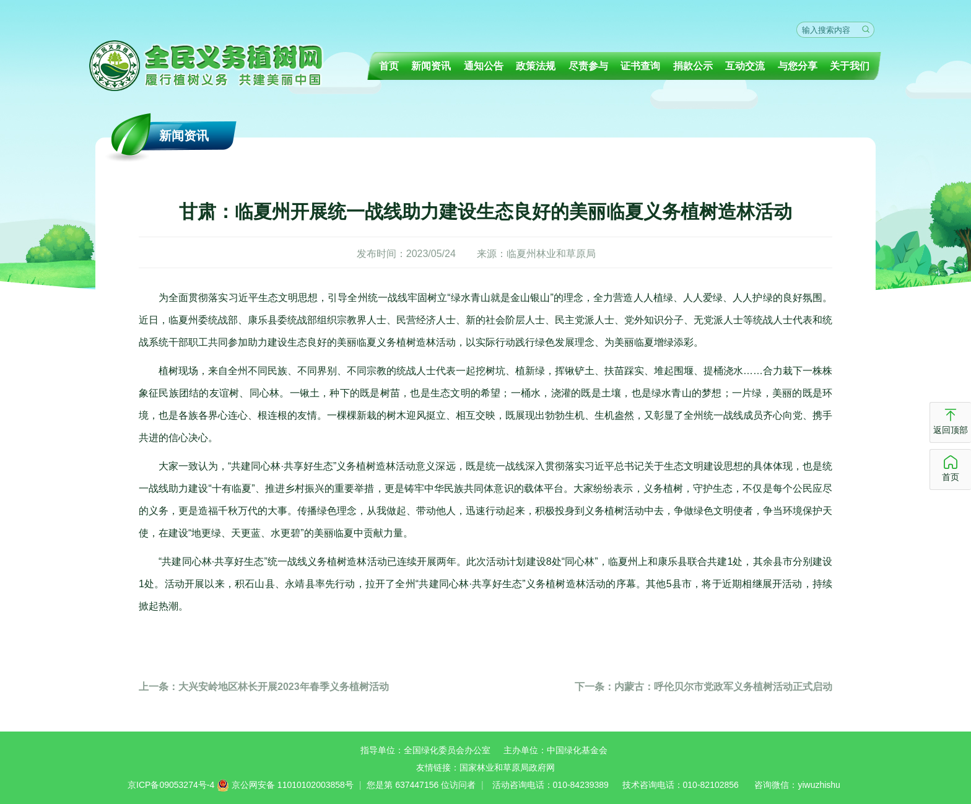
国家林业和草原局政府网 (507, 767)
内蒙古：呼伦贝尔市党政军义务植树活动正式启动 (703, 686)
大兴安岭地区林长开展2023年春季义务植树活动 (264, 686)
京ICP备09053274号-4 (171, 785)
